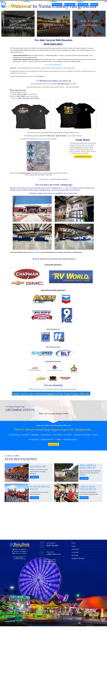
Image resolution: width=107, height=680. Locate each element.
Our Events (57, 5)
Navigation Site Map (78, 612)
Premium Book (41, 193)
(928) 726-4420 (52, 599)
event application (66, 242)
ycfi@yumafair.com (53, 608)
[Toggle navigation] (103, 4)
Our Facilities (35, 306)
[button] (8, 28)
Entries (94, 5)
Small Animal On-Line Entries (83, 210)
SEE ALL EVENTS (53, 498)
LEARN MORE (34, 531)
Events (74, 600)
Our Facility (70, 5)
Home (73, 597)
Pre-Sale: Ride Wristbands (53, 118)
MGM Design (23, 612)
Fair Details (83, 5)
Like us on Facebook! (19, 603)
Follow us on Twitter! (20, 607)
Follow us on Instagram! (19, 605)
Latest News (75, 603)
